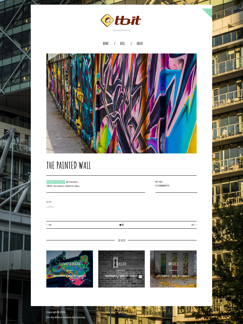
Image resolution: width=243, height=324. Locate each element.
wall (78, 186)
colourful (59, 186)
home (106, 43)
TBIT (161, 182)
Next (192, 224)
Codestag (82, 317)
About (140, 43)
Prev (50, 224)
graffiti (70, 186)
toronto (74, 182)
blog (122, 43)
